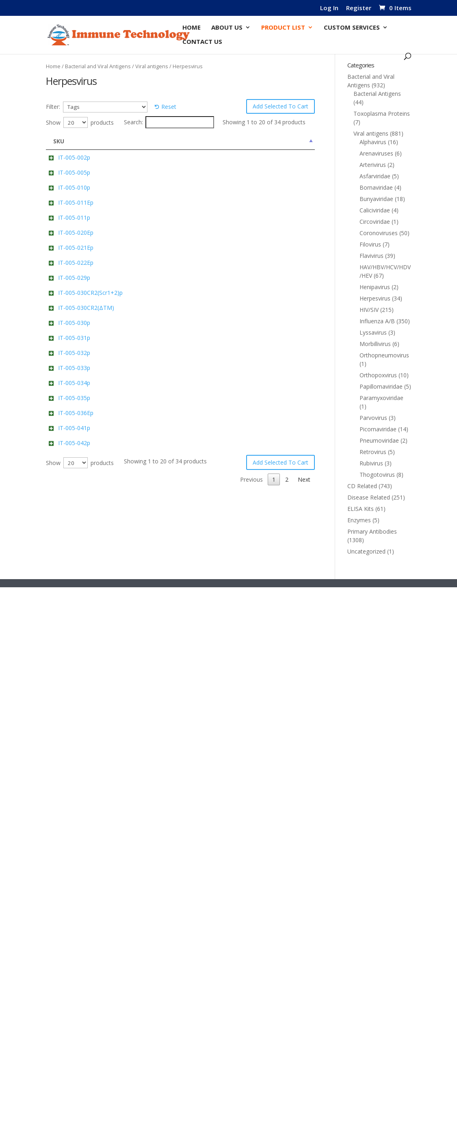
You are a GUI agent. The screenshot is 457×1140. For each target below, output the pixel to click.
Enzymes (359, 520)
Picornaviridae (378, 429)
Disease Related (368, 497)
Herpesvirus (375, 298)
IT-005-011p (74, 342)
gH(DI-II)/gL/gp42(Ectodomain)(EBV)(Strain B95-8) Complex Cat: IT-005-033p (149, 815)
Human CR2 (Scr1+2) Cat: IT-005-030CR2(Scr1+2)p (147, 581)
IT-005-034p (74, 847)
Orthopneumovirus (384, 355)
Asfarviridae (375, 176)
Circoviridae (375, 221)
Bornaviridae (376, 187)
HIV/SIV (369, 310)
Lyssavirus (373, 332)
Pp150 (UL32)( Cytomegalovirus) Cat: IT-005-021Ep (148, 442)
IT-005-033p (74, 798)
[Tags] (105, 107)
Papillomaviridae (381, 386)
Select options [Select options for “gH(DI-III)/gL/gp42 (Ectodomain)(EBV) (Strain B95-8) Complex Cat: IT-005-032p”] (238, 760)
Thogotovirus (377, 474)
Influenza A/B (377, 321)
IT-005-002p (74, 157)
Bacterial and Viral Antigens (98, 66)
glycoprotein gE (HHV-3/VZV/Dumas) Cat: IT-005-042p (149, 1040)
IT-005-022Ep (75, 480)
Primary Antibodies (372, 531)
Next (304, 1099)
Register (358, 8)
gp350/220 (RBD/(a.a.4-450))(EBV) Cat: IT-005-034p (149, 855)
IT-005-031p (74, 711)
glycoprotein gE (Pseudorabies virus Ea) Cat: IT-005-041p (150, 994)
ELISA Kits (360, 509)
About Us (227, 27)
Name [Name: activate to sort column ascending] (129, 141)
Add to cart (242, 175)
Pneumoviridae (379, 440)
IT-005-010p (74, 249)
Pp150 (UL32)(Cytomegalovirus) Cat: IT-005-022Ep (149, 488)
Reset (168, 106)
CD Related (362, 486)
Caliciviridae (375, 210)
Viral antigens (151, 66)
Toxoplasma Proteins (381, 113)
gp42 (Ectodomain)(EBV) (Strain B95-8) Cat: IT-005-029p (149, 535)
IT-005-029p (74, 526)
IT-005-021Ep (75, 434)
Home (191, 27)
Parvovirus (373, 418)
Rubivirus (371, 463)
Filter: (53, 106)
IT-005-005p (74, 204)
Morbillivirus (375, 344)
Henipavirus (375, 287)
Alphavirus (373, 142)
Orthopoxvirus (378, 375)
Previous (251, 1099)
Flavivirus (371, 256)
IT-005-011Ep (75, 296)
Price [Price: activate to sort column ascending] (295, 141)
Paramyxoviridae (381, 398)
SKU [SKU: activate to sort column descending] (58, 141)
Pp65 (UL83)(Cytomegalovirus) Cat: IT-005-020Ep (149, 396)
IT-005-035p (74, 893)
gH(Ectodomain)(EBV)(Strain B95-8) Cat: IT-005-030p (148, 673)
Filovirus (370, 244)
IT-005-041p (74, 985)
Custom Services (352, 27)
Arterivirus (373, 165)
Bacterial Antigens (377, 93)
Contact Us (202, 42)
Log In (329, 8)
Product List (283, 27)
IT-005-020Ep (75, 388)
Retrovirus (373, 452)
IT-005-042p (74, 1031)
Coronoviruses (379, 233)
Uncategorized (366, 551)
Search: (169, 122)
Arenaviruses (376, 153)
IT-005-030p (74, 665)
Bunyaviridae (376, 199)
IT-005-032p (74, 757)
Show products (80, 122)
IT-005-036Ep (75, 939)
